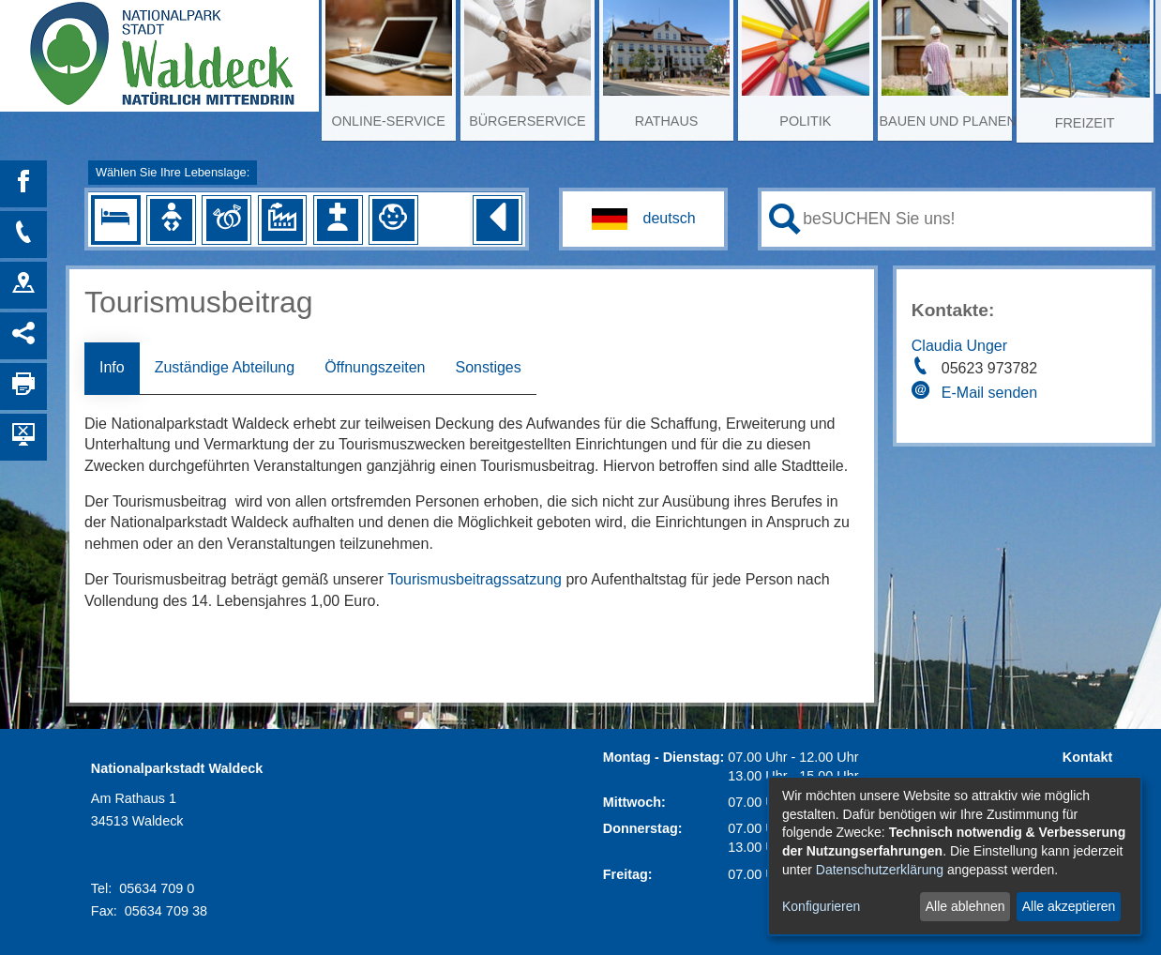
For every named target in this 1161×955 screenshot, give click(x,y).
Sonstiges (487, 367)
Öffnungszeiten (374, 367)
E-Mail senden (989, 393)
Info (112, 367)
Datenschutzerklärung (879, 869)
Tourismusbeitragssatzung (474, 579)
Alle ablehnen (965, 906)
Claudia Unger (959, 346)
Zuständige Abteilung (224, 367)
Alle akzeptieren (1069, 906)
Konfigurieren (821, 906)
